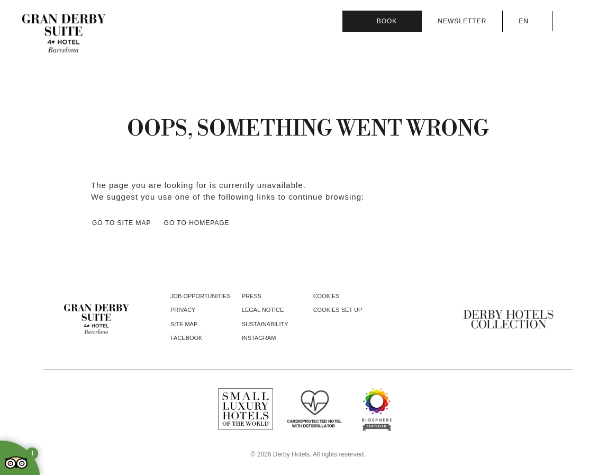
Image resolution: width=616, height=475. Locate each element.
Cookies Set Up (338, 310)
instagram (259, 338)
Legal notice (263, 310)
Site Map (183, 324)
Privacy (182, 310)
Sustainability (265, 324)
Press (251, 296)
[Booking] (382, 21)
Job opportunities (200, 296)
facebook (186, 338)
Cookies (326, 296)
